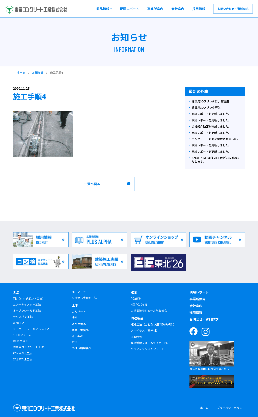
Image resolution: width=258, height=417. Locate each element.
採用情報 (198, 8)
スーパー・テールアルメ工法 (31, 329)
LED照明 (136, 337)
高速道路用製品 (82, 348)
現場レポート (129, 8)
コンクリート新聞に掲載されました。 (216, 139)
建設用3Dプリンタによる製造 (210, 101)
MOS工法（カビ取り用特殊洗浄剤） (153, 324)
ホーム (21, 72)
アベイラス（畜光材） (145, 330)
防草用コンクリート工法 (28, 347)
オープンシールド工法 (27, 311)
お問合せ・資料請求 (203, 319)
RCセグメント (22, 341)
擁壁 (74, 318)
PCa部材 (136, 298)
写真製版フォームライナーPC (149, 343)
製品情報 (102, 8)
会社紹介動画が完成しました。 (211, 126)
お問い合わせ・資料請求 (233, 9)
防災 (74, 342)
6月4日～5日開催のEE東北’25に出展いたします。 (216, 159)
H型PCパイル (139, 304)
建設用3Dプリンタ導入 (206, 107)
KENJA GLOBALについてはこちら (209, 369)
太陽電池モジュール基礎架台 (149, 311)
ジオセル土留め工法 (84, 298)
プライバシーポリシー (231, 408)
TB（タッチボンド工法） (29, 298)
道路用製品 (79, 324)
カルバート (79, 312)
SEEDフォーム (22, 335)
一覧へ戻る (92, 183)
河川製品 (77, 336)
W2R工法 (19, 323)
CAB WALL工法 (22, 359)
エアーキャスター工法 (27, 304)
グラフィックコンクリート (147, 349)
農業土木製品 (80, 330)
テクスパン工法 (23, 317)
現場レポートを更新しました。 (211, 114)
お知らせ (37, 72)
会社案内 (177, 8)
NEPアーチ (79, 292)
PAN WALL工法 (22, 353)
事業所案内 (155, 8)
